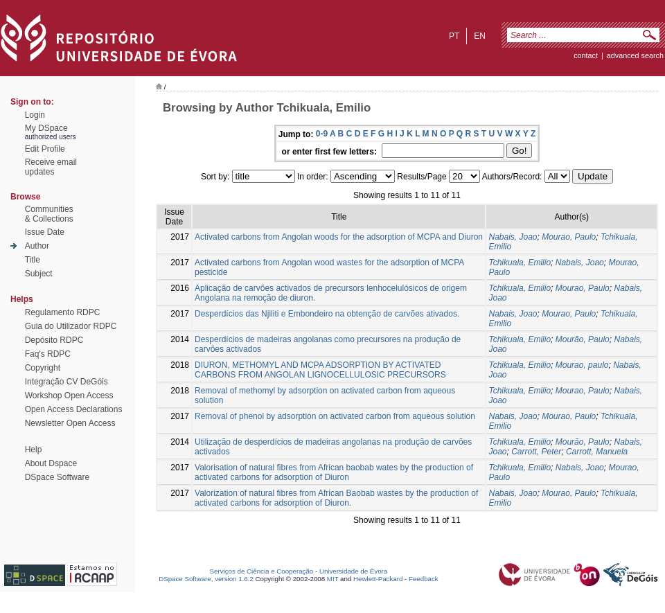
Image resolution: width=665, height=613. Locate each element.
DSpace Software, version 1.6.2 (206, 579)
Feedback (423, 579)
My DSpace (46, 128)
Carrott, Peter (536, 451)
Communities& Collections (49, 214)
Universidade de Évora (353, 571)
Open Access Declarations (74, 409)
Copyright (42, 368)
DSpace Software (57, 477)
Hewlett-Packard (377, 579)
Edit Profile (45, 149)
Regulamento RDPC (62, 312)
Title (32, 260)
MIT (333, 579)
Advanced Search (635, 55)
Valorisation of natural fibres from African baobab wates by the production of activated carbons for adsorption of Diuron (334, 472)
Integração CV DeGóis (66, 382)
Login (35, 115)
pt (454, 36)
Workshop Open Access (69, 395)
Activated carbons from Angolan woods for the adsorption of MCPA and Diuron (339, 237)
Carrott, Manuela (597, 451)
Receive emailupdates (51, 167)
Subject (39, 273)
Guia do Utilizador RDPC (71, 326)
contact (586, 55)
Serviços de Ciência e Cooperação (262, 571)
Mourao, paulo (582, 365)
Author (37, 246)
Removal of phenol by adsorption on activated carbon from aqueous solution (335, 416)
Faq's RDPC (48, 354)
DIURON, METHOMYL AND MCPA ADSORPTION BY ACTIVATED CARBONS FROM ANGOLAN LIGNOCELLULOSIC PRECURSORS (320, 370)
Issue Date (44, 232)
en (480, 36)
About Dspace (51, 463)
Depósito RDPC (54, 340)
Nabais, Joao (512, 237)
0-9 (322, 134)
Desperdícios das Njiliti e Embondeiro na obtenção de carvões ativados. (327, 314)
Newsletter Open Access (70, 423)
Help (33, 449)
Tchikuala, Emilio (519, 262)
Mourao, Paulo (569, 237)
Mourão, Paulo (583, 339)
